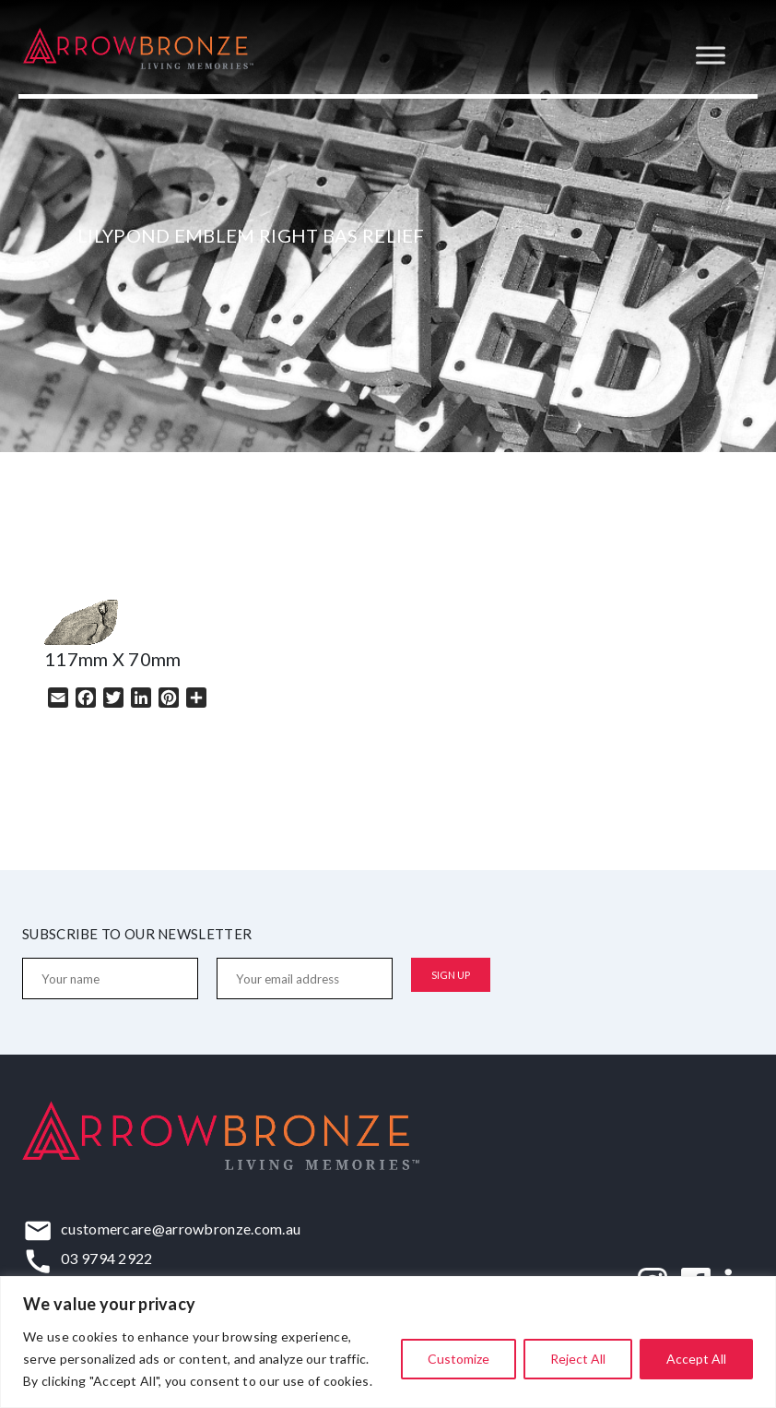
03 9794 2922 (107, 1258)
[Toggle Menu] (710, 55)
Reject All (578, 1358)
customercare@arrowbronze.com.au (180, 1228)
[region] (388, 1342)
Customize (458, 1358)
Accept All (696, 1358)
